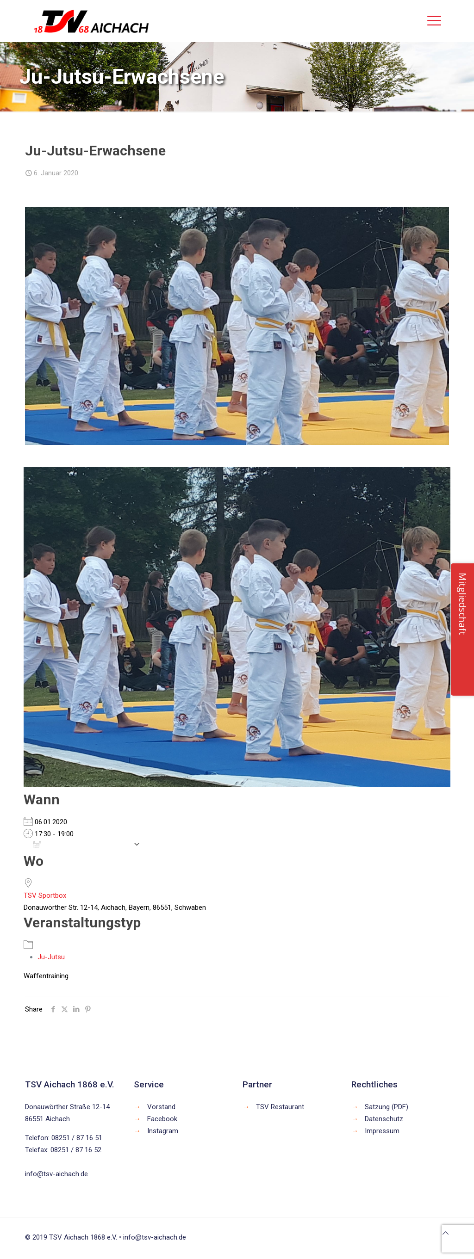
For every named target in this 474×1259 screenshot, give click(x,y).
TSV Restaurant (280, 1107)
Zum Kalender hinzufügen (81, 844)
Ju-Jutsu (51, 957)
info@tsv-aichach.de (56, 1174)
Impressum (382, 1131)
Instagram (162, 1131)
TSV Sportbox (45, 895)
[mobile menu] (434, 21)
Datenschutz (384, 1119)
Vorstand (161, 1107)
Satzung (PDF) (386, 1107)
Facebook (162, 1119)
